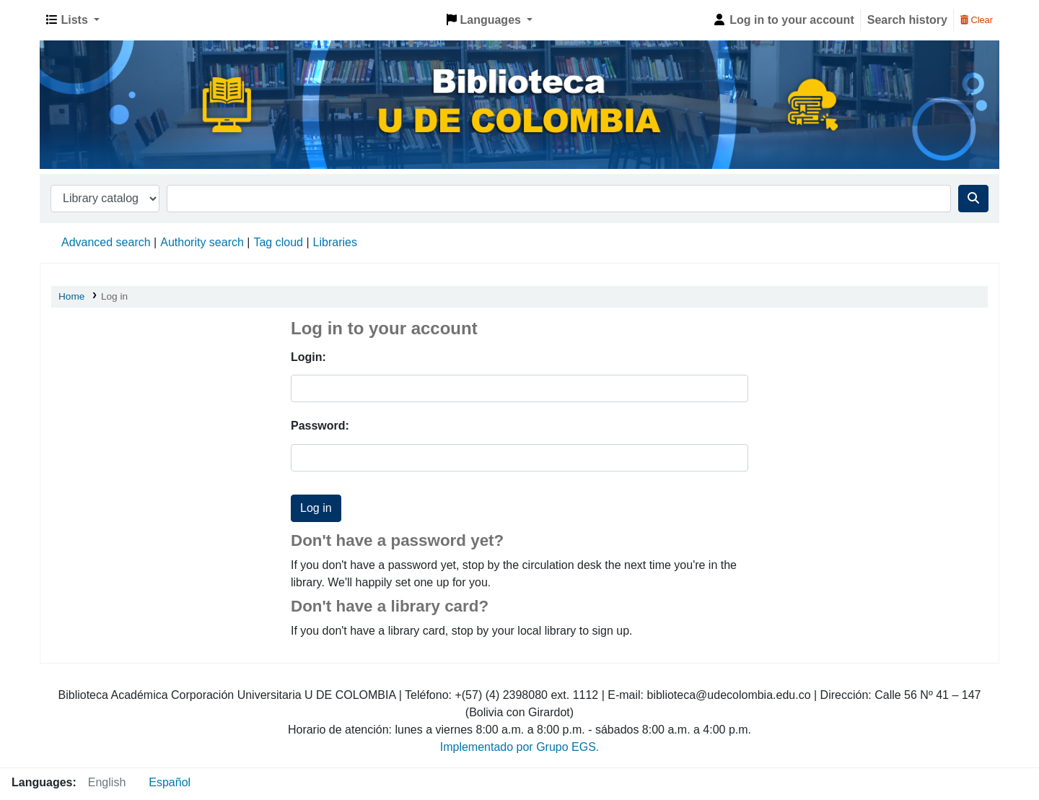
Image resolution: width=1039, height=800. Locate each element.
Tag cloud (278, 242)
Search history (907, 20)
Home (71, 296)
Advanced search (106, 242)
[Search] (973, 198)
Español (169, 782)
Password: (320, 425)
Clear (976, 19)
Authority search (202, 242)
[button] (72, 20)
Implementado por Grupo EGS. (520, 747)
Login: (308, 357)
